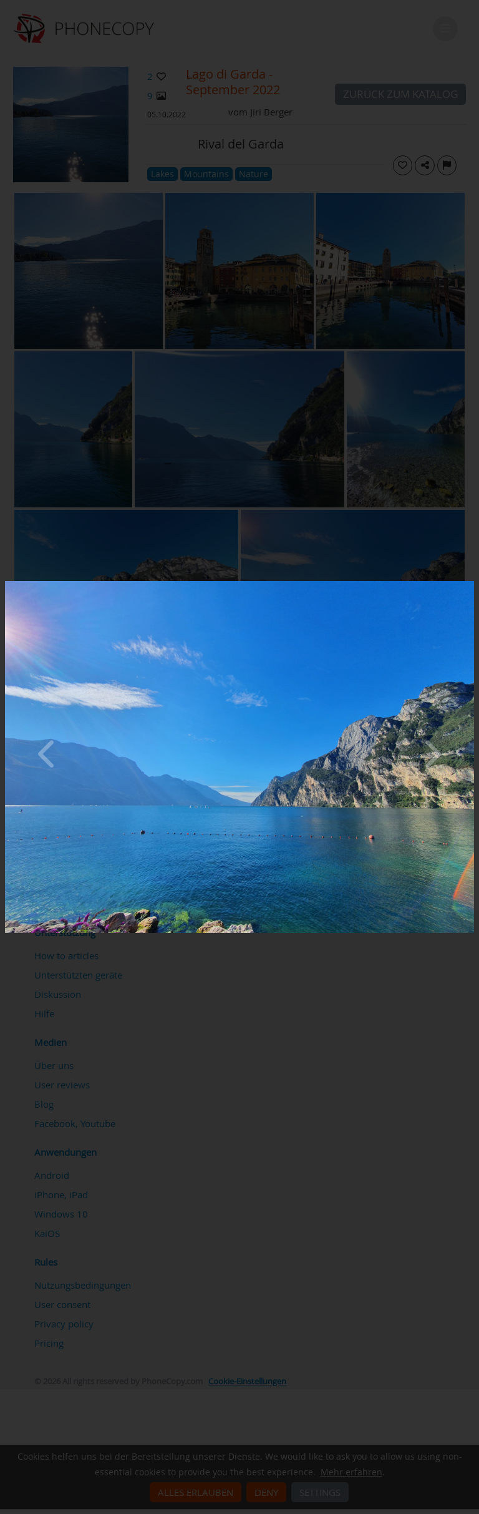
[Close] (471, 584)
